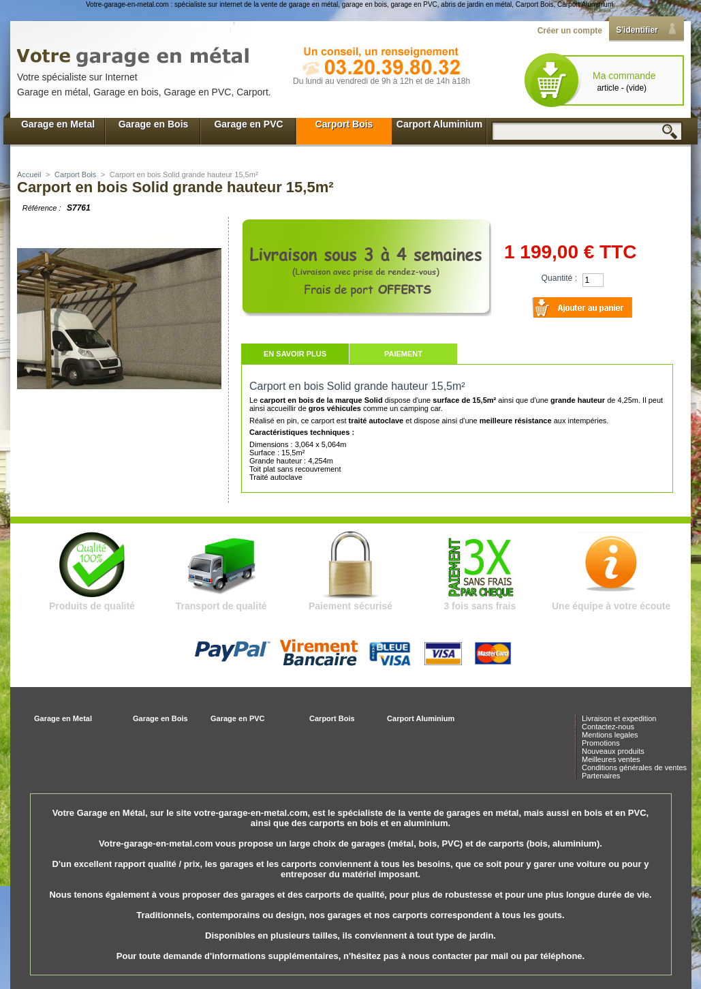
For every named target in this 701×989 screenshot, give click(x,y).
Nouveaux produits (613, 751)
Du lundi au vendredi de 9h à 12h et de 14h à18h (381, 81)
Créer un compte (570, 30)
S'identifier (637, 30)
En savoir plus (295, 354)
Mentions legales (610, 735)
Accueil (29, 174)
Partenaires (601, 776)
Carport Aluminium (439, 124)
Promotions (601, 743)
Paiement (403, 354)
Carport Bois (344, 124)
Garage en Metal (58, 124)
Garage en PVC (248, 124)
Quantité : (559, 278)
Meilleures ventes (611, 759)
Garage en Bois (154, 124)
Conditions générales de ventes (634, 767)
